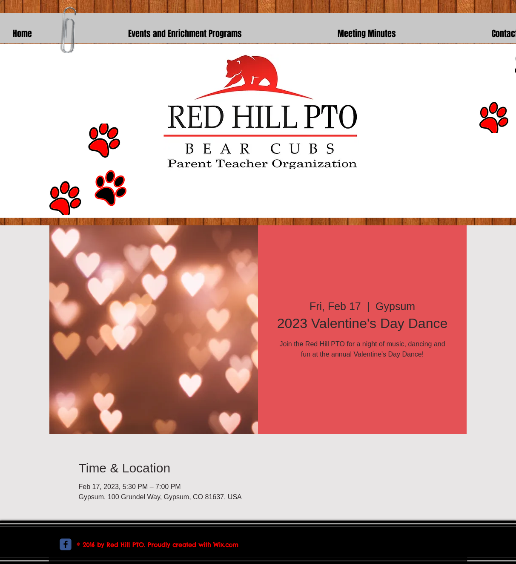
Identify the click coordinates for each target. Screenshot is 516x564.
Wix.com (225, 545)
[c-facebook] (66, 544)
